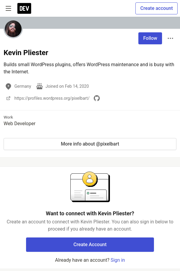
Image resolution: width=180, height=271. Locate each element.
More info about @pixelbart (90, 144)
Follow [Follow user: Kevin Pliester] (150, 38)
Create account (156, 8)
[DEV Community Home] (24, 8)
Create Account (90, 244)
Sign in (118, 260)
